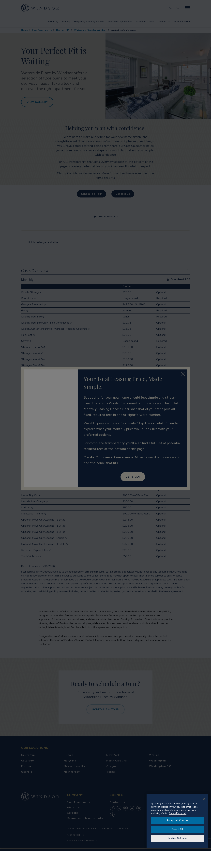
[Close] (204, 798)
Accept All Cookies (177, 820)
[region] (177, 821)
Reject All (177, 829)
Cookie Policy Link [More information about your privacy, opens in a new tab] (177, 813)
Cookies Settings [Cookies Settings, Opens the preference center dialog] (177, 838)
